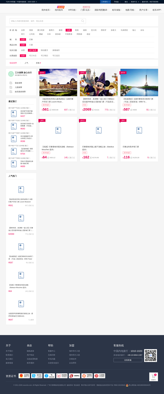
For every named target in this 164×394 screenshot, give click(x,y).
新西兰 (51, 30)
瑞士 (134, 30)
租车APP (157, 10)
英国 (77, 30)
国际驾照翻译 (101, 10)
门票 (31, 45)
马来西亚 (124, 30)
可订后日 (56, 56)
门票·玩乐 (85, 10)
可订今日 (32, 56)
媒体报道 (9, 363)
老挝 (88, 34)
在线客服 (127, 360)
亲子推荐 (32, 50)
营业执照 (77, 385)
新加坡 (58, 34)
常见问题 (51, 359)
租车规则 (30, 363)
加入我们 (9, 359)
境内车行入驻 (74, 355)
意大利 (93, 30)
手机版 (115, 2)
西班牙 (103, 30)
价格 (38, 63)
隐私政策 (30, 351)
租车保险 (116, 10)
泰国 (60, 30)
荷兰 (23, 34)
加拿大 (113, 30)
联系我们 (9, 355)
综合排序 (13, 63)
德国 (85, 30)
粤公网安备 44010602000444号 (138, 385)
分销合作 (72, 359)
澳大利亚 (40, 30)
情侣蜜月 (44, 50)
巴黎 (31, 39)
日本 (49, 34)
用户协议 (30, 355)
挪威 (41, 34)
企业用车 (72, 363)
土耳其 (32, 34)
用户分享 (143, 10)
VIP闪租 (72, 10)
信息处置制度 (32, 359)
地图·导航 (129, 10)
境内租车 (59, 10)
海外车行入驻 (74, 351)
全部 (23, 30)
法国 (68, 30)
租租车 (9, 9)
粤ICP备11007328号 (88, 385)
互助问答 (51, 355)
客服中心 (51, 351)
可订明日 (44, 56)
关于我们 (9, 351)
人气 (26, 63)
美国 (31, 30)
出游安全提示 (53, 363)
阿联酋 (79, 34)
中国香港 (68, 34)
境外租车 (46, 10)
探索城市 (56, 50)
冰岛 (142, 30)
